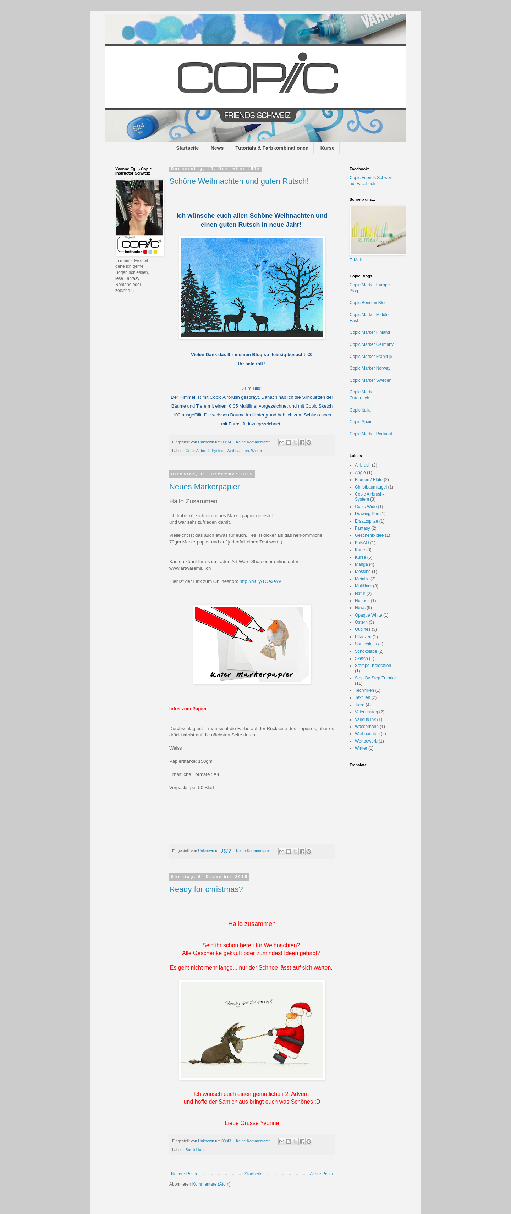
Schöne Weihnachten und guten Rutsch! (239, 181)
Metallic (362, 578)
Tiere (359, 704)
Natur (360, 593)
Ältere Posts (321, 1173)
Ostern (361, 622)
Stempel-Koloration (373, 665)
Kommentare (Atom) (211, 1184)
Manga (361, 564)
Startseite (187, 148)
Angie (360, 472)
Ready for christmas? (206, 889)
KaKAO (362, 542)
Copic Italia (360, 410)
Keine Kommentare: (253, 442)
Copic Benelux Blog (368, 302)
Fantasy (362, 528)
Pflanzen (363, 636)
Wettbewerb (366, 741)
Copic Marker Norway (370, 368)
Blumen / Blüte (369, 479)
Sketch (361, 658)
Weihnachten (238, 450)
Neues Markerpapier (204, 486)
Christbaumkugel (371, 487)
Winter (256, 450)
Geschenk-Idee (369, 535)
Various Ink (365, 719)
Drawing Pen (367, 513)
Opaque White (368, 615)
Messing (363, 571)
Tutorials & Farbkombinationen (272, 148)
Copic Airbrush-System (205, 450)
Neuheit (362, 600)
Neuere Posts (184, 1173)
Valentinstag (366, 712)
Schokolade (366, 651)
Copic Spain (361, 421)
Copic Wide (366, 506)
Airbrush (363, 465)
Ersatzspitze (366, 521)
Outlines (362, 629)
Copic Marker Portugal (371, 433)
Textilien (362, 697)
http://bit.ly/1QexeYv (260, 581)
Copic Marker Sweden (370, 380)
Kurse (327, 148)
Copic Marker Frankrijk (371, 356)
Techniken (364, 690)
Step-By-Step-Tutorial (375, 677)
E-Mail (356, 260)
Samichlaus (195, 1150)
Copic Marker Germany (372, 344)
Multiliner (363, 586)
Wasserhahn (367, 726)
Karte (360, 549)
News (217, 148)
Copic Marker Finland (370, 332)
